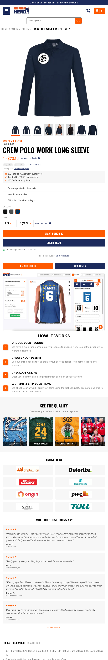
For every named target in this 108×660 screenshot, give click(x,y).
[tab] (15, 130)
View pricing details (30, 158)
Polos (27, 29)
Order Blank (54, 242)
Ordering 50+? (16, 169)
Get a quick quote (62, 256)
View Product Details (33, 165)
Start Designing (54, 233)
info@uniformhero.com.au (61, 2)
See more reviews (54, 628)
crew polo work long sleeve (52, 29)
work (16, 29)
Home (6, 29)
